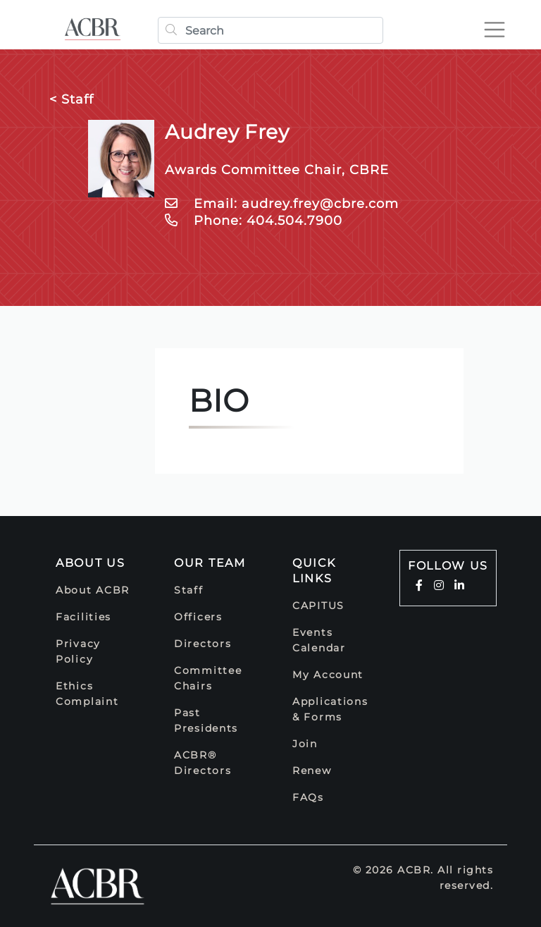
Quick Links (314, 570)
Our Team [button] (210, 563)
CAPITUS (318, 605)
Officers (198, 616)
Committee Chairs (208, 678)
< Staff (71, 99)
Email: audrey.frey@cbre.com (282, 203)
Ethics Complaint (87, 694)
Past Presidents (206, 720)
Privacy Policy (78, 651)
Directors (202, 643)
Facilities (83, 616)
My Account (327, 674)
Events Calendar (319, 640)
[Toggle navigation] (494, 29)
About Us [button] (90, 563)
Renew (312, 770)
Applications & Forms (330, 709)
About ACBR (93, 590)
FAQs (308, 797)
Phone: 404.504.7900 (253, 220)
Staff (189, 590)
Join (305, 743)
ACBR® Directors (202, 763)
